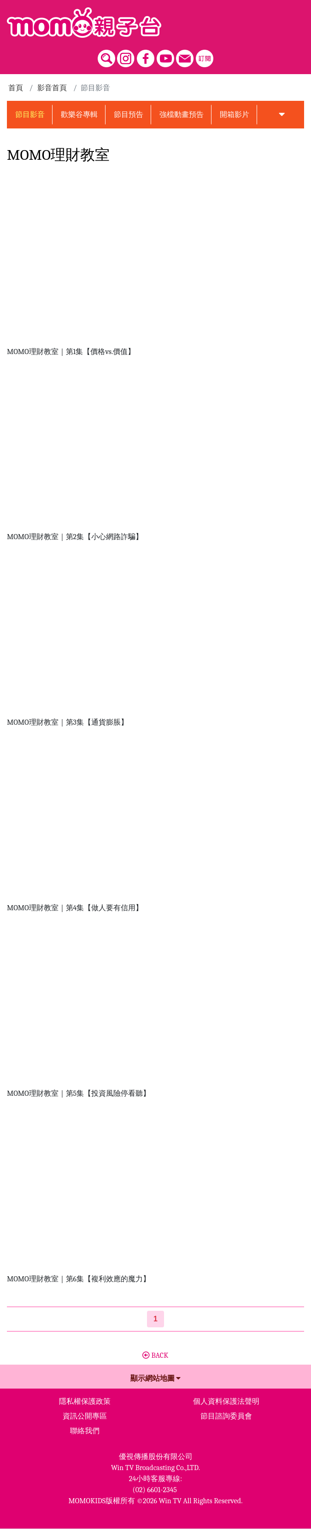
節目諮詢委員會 (226, 1416)
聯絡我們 (85, 1431)
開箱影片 (234, 114)
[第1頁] (155, 1319)
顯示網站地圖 (155, 1378)
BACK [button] (155, 1355)
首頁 (15, 88)
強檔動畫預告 (181, 114)
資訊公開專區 (85, 1416)
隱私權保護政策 (85, 1401)
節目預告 (128, 114)
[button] (281, 115)
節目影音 (30, 114)
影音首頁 (52, 88)
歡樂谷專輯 (79, 114)
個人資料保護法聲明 (226, 1401)
